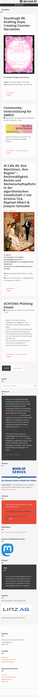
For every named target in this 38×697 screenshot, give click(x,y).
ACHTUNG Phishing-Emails (19, 305)
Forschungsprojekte (12, 415)
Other (6, 34)
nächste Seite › (18, 368)
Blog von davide (21, 354)
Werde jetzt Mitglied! (13, 455)
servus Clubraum (9, 211)
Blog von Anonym (22, 151)
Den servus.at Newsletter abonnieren (14, 532)
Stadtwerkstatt (6, 679)
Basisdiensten (19, 438)
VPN (5, 568)
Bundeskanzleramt (8, 662)
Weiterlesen (10, 93)
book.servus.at (11, 489)
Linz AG (4, 675)
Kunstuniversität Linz (9, 677)
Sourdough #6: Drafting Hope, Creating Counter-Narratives (17, 23)
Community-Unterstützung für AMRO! (18, 111)
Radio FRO (5, 682)
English (8, 95)
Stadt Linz (5, 657)
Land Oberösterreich (9, 660)
